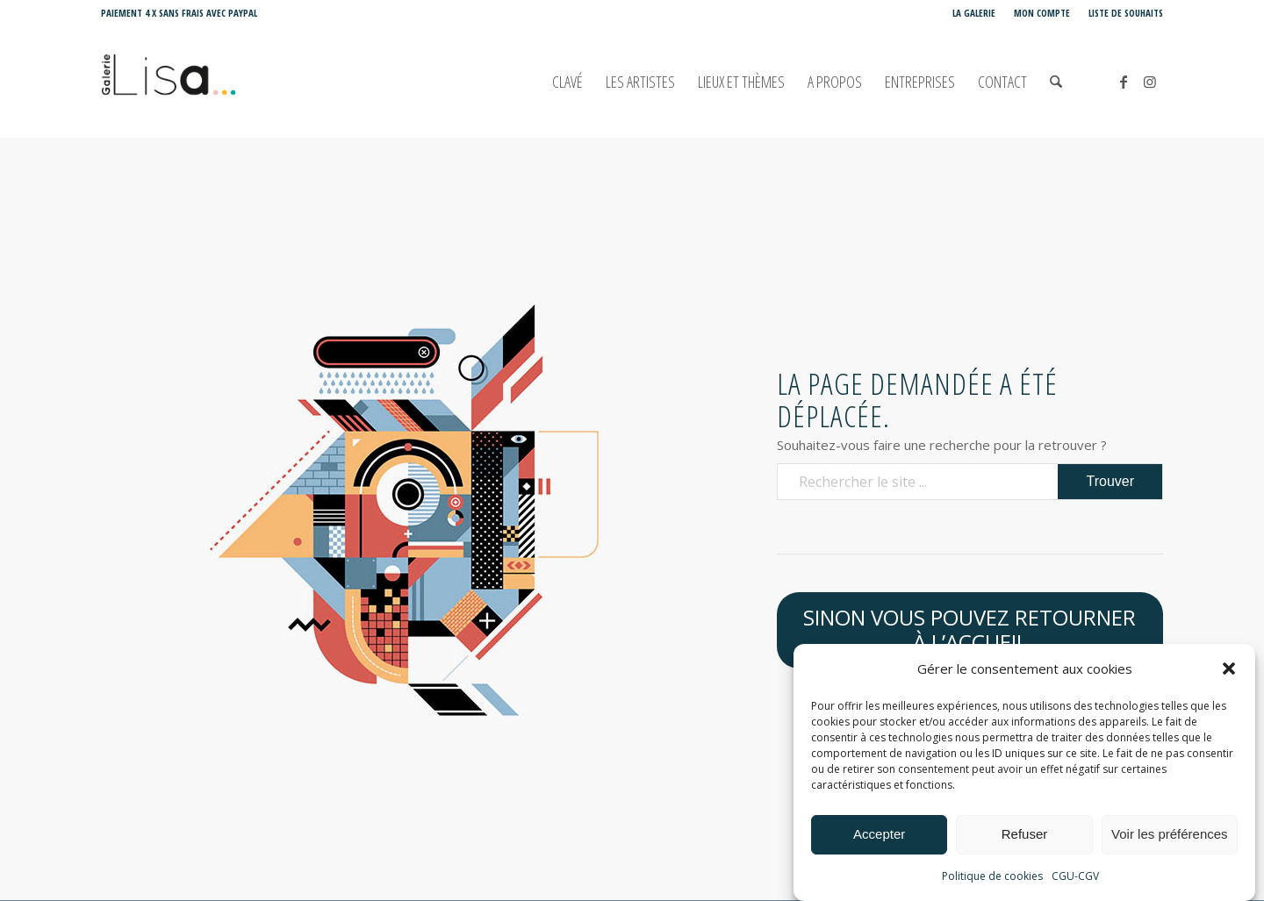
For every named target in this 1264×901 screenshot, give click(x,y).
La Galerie (973, 12)
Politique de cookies (992, 876)
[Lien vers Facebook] (1123, 81)
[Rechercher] (1056, 82)
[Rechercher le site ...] (970, 481)
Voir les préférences (1169, 834)
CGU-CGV (1075, 876)
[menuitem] (974, 13)
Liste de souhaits (1125, 12)
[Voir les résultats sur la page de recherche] (1110, 481)
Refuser (1025, 834)
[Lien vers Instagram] (1150, 81)
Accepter (879, 834)
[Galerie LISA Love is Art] (247, 82)
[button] (1229, 669)
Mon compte (1042, 12)
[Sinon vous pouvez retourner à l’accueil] (970, 630)
